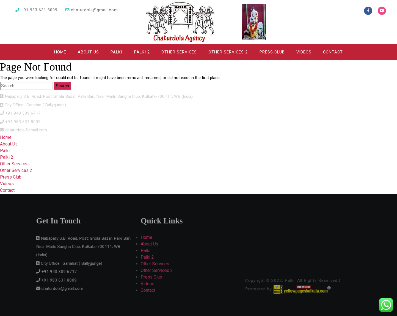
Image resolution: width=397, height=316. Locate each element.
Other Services (179, 52)
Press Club (272, 52)
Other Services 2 (228, 52)
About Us (88, 52)
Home (60, 52)
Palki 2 (142, 52)
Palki (116, 52)
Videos (303, 52)
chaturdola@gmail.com (91, 10)
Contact (333, 52)
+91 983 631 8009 (36, 10)
